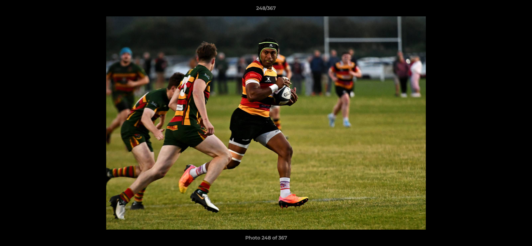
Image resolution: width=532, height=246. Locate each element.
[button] (520, 10)
